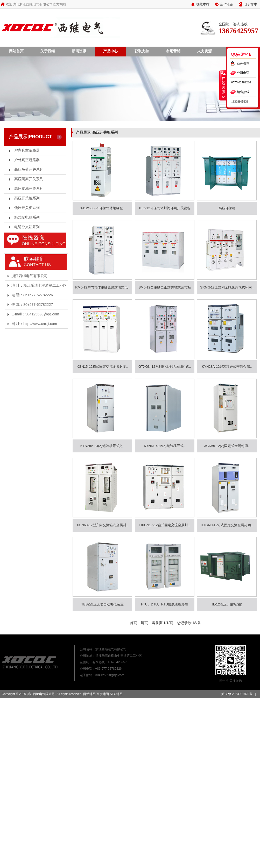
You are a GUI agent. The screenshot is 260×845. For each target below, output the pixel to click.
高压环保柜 (227, 208)
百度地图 (102, 694)
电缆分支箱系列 (27, 227)
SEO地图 (116, 694)
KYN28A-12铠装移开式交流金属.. (227, 367)
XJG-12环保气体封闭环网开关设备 (165, 208)
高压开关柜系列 (27, 198)
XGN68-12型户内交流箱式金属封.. (102, 525)
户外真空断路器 (27, 160)
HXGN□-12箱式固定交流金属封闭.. (227, 525)
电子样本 (250, 4)
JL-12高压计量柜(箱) (226, 604)
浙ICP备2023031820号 (236, 694)
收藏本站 (202, 4)
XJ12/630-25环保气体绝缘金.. (102, 208)
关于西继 (47, 51)
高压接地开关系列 (28, 189)
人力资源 (204, 51)
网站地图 (89, 694)
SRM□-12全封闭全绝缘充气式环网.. (227, 287)
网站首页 (16, 51)
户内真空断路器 (27, 150)
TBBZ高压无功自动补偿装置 (102, 604)
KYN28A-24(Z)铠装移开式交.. (102, 446)
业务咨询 (243, 63)
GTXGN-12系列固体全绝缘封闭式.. (164, 367)
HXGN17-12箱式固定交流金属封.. (164, 525)
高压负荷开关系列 (28, 169)
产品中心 (110, 51)
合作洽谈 (226, 4)
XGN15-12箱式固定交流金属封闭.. (102, 367)
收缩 (223, 85)
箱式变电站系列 (27, 217)
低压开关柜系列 (27, 208)
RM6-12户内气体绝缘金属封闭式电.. (102, 287)
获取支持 (142, 51)
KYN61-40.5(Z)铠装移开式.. (164, 446)
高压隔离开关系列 (28, 179)
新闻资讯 (79, 51)
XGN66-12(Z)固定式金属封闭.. (227, 446)
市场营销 (173, 51)
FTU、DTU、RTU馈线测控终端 (164, 604)
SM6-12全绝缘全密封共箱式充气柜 (164, 287)
